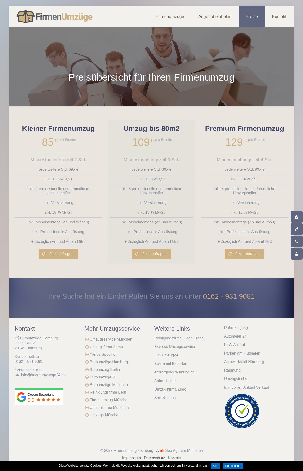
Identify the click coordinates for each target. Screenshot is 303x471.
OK (215, 465)
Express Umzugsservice (174, 347)
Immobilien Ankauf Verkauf (246, 387)
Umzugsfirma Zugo (170, 389)
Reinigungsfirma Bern (108, 392)
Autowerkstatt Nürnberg (244, 362)
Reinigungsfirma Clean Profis (178, 338)
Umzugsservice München (111, 339)
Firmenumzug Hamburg (133, 451)
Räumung (232, 370)
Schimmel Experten (170, 364)
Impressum (131, 458)
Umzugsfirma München (109, 407)
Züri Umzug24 (166, 355)
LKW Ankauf (234, 345)
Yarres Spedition (103, 354)
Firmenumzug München (109, 400)
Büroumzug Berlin (105, 370)
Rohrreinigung (236, 328)
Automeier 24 (235, 336)
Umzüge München (105, 415)
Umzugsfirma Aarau (106, 347)
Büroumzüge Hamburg (109, 362)
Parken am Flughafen (242, 353)
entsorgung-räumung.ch (174, 372)
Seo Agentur (175, 451)
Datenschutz (154, 458)
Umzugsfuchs (235, 379)
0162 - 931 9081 (229, 296)
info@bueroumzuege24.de (43, 375)
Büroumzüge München (109, 385)
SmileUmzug (165, 398)
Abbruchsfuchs (166, 381)
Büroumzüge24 (103, 377)
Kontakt (174, 458)
